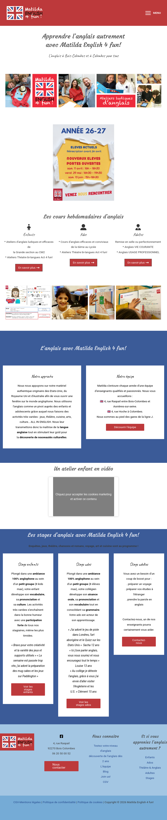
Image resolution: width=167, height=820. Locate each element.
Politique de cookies (89, 802)
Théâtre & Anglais (150, 767)
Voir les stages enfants (28, 689)
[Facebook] (61, 736)
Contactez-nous (139, 641)
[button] (61, 766)
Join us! (106, 776)
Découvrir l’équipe (125, 427)
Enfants (150, 757)
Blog (105, 771)
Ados (150, 762)
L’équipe (105, 766)
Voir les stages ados (83, 703)
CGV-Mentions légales (27, 802)
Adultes (150, 772)
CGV (105, 781)
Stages (150, 778)
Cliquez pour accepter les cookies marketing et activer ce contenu (83, 496)
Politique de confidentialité (59, 802)
